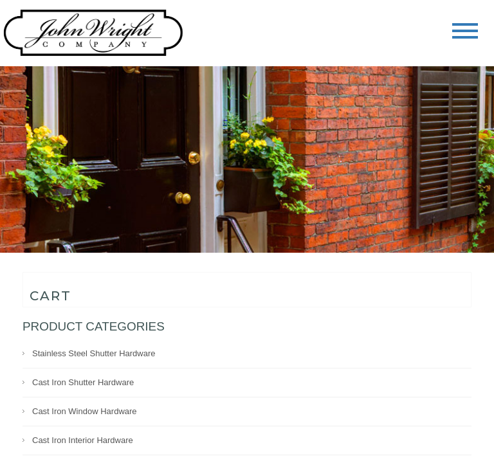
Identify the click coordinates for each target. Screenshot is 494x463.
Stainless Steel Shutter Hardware (93, 353)
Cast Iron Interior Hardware (82, 440)
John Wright (93, 34)
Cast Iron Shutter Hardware (83, 382)
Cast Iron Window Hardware (84, 411)
